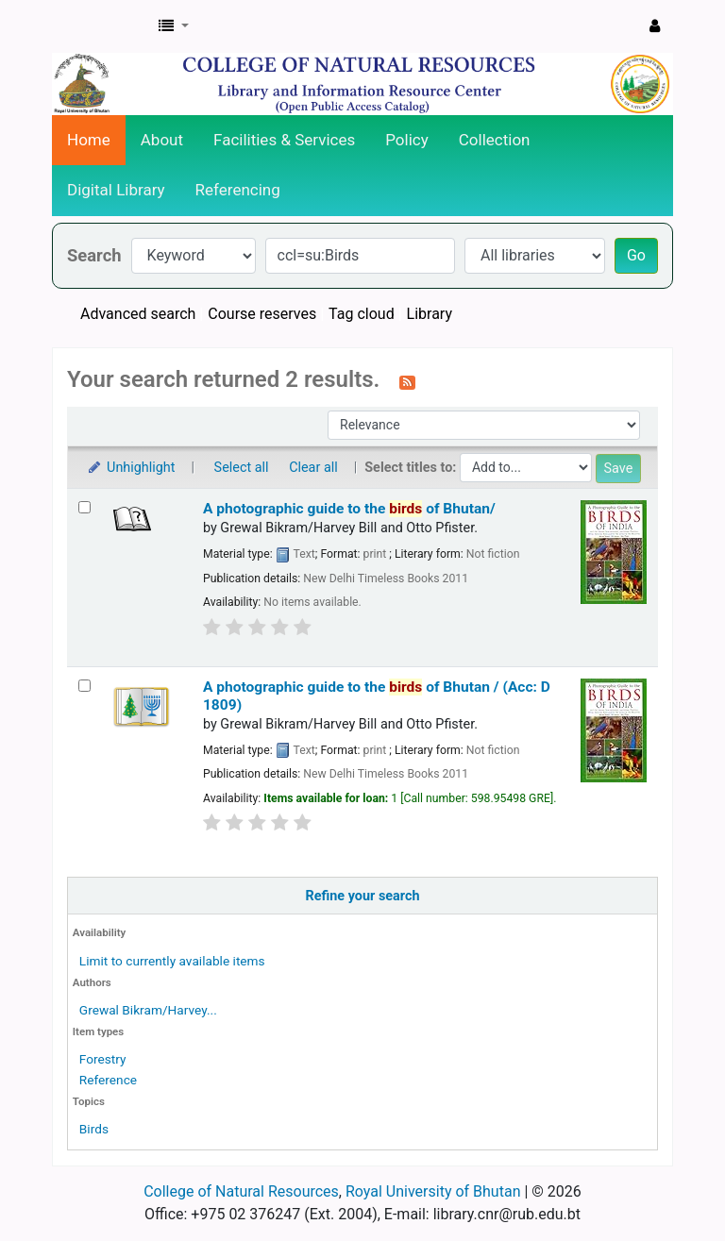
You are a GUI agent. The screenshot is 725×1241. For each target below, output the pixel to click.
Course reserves (262, 314)
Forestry (102, 1058)
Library (429, 314)
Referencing (237, 189)
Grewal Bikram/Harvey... (148, 1009)
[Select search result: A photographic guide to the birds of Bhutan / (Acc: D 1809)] (84, 685)
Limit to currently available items (172, 960)
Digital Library (116, 189)
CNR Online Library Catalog (100, 26)
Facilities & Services (284, 139)
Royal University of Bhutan (433, 1191)
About (162, 139)
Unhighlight (131, 468)
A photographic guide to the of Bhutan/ (349, 508)
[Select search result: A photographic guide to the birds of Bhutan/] (84, 507)
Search (94, 255)
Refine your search (363, 896)
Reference (108, 1079)
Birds (94, 1128)
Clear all (313, 468)
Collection (495, 139)
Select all (241, 468)
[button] (173, 26)
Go (636, 255)
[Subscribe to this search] (407, 381)
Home (88, 139)
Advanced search (137, 314)
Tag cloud (362, 314)
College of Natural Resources (241, 1191)
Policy (407, 139)
